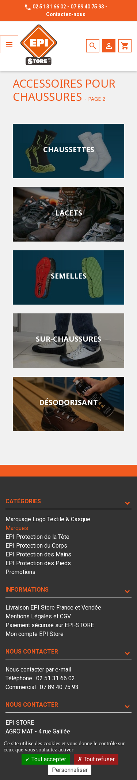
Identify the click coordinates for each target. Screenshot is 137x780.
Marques (16, 528)
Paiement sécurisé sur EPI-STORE (49, 625)
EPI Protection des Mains (38, 554)
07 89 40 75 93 (87, 7)
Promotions (20, 572)
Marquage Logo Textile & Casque (47, 519)
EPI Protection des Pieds (38, 563)
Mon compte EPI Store (34, 633)
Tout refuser (96, 759)
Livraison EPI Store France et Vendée (53, 607)
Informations (27, 589)
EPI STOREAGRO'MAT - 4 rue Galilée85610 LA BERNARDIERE (37, 731)
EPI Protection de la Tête (37, 536)
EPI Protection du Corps (36, 545)
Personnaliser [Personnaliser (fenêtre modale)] (70, 769)
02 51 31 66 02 (49, 7)
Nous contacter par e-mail (38, 669)
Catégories (23, 501)
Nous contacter (31, 651)
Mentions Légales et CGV (38, 616)
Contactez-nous (65, 14)
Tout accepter (45, 759)
